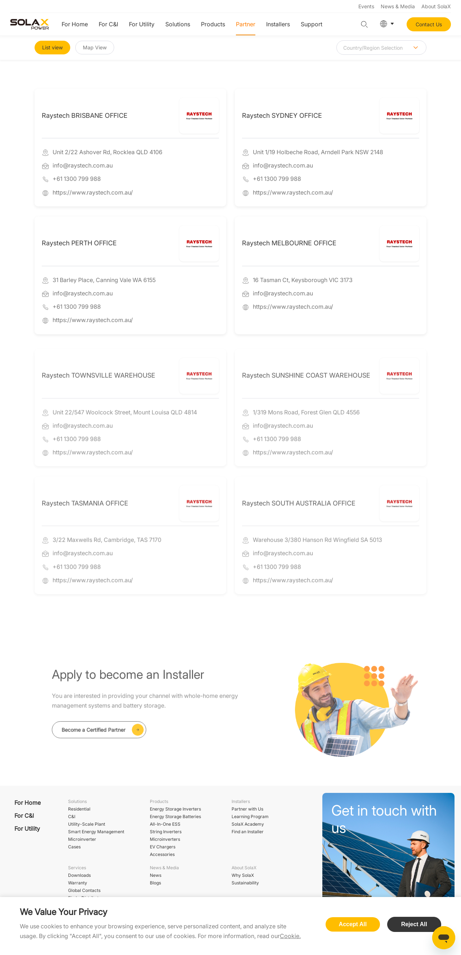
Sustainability (245, 882)
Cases (74, 846)
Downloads (79, 875)
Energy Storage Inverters (175, 809)
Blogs (155, 882)
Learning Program (250, 816)
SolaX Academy (248, 824)
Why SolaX (243, 875)
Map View (95, 47)
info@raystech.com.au (83, 166)
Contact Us (429, 24)
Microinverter (82, 839)
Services (77, 867)
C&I (71, 816)
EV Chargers (162, 846)
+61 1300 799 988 (77, 179)
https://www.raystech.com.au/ (93, 192)
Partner (245, 24)
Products (213, 24)
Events (366, 6)
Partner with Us (247, 809)
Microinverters (165, 839)
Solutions (177, 24)
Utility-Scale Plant (86, 824)
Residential (79, 809)
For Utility (142, 24)
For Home (75, 24)
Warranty (77, 882)
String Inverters (166, 831)
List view (52, 47)
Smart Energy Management (96, 831)
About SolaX (436, 6)
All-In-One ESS (165, 824)
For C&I (108, 24)
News (155, 875)
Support (311, 24)
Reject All (414, 924)
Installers (278, 24)
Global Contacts (84, 890)
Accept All (353, 924)
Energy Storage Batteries (175, 816)
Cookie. (290, 936)
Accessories (162, 854)
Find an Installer (248, 831)
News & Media (398, 6)
